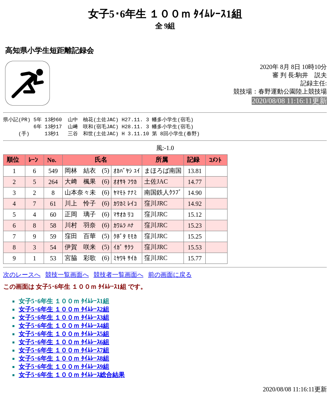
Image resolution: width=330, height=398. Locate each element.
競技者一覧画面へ (118, 275)
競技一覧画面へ (67, 275)
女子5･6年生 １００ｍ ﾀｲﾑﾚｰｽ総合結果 (72, 376)
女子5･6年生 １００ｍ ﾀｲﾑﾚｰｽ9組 (64, 367)
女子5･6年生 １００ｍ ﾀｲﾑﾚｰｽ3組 (64, 318)
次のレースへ (22, 275)
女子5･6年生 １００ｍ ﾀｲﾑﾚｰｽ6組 (64, 343)
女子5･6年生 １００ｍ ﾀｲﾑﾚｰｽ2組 (64, 310)
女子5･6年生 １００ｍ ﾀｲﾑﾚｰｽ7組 (64, 351)
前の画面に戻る (170, 275)
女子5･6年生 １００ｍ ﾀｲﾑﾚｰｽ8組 (64, 359)
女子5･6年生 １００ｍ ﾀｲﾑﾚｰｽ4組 (64, 327)
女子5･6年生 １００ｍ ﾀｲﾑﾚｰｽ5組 (64, 335)
